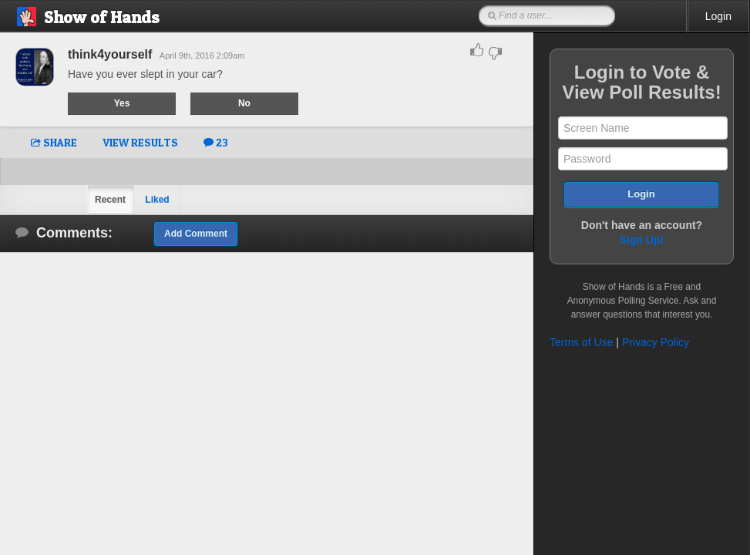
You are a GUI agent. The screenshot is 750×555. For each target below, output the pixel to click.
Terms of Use (581, 342)
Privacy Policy (655, 342)
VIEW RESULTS (140, 142)
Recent (110, 199)
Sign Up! (642, 240)
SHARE (54, 142)
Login (718, 16)
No (244, 103)
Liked (157, 199)
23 (215, 142)
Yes (122, 103)
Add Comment (195, 233)
